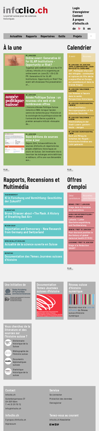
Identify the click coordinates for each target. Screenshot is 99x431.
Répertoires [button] (48, 36)
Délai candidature (74, 197)
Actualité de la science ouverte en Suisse (31, 244)
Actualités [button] (16, 36)
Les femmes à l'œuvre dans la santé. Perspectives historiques (81, 96)
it (84, 28)
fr (79, 28)
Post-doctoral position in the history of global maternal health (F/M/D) (81, 235)
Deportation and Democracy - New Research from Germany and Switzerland (33, 230)
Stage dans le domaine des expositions (80, 208)
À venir (72, 56)
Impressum (10, 423)
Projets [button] (77, 36)
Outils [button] (61, 36)
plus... (70, 169)
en (89, 28)
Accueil (8, 36)
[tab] (74, 57)
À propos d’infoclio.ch (80, 21)
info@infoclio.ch (13, 408)
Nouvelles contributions (89, 197)
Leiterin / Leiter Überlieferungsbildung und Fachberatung (79, 222)
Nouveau (87, 56)
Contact (78, 16)
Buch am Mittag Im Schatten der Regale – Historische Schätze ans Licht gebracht (80, 140)
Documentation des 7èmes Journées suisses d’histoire (33, 257)
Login (76, 8)
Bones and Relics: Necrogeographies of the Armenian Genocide (81, 110)
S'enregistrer (81, 12)
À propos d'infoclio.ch (15, 419)
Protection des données (61, 398)
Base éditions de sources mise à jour (42, 138)
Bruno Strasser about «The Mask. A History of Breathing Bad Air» (32, 214)
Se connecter (56, 394)
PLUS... (6, 169)
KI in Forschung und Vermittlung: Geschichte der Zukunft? (33, 199)
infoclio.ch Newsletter (60, 419)
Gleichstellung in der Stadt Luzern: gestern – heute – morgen (80, 124)
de (74, 28)
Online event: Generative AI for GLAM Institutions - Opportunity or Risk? (43, 61)
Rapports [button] (31, 36)
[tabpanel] (81, 113)
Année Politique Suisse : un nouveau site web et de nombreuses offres (43, 100)
